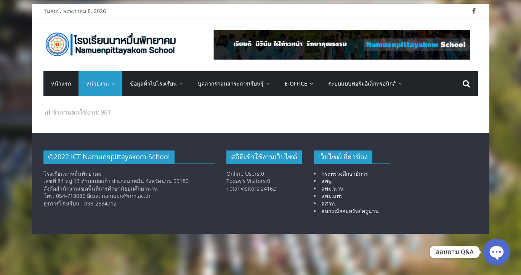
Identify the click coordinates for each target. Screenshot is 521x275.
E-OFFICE (296, 83)
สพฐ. (327, 180)
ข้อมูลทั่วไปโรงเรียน (153, 83)
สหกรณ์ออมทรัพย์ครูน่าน (350, 211)
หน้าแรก (61, 83)
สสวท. (328, 203)
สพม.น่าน (332, 188)
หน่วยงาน (97, 83)
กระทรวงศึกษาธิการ (344, 173)
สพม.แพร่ (332, 195)
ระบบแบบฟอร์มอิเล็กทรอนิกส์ (362, 83)
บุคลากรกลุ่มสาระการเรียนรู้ (231, 83)
